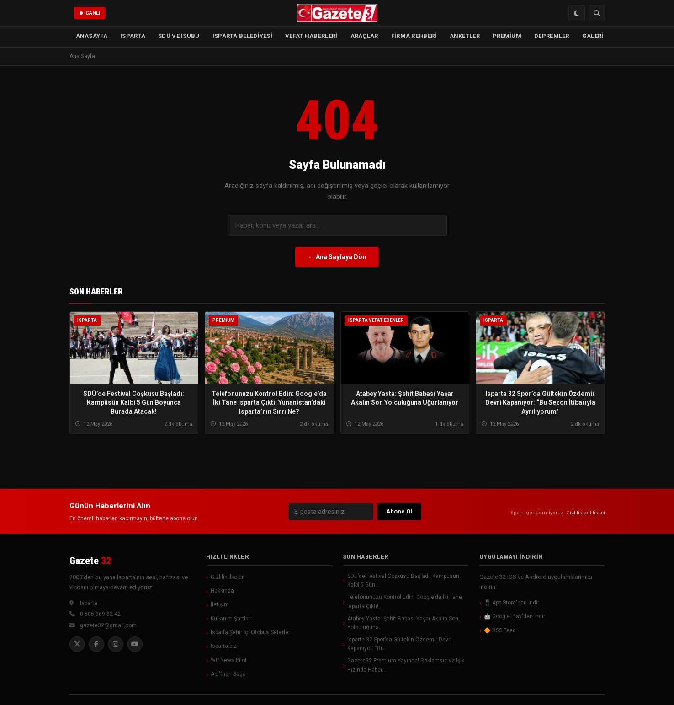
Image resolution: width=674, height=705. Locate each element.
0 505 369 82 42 (100, 614)
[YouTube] (135, 644)
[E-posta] (330, 511)
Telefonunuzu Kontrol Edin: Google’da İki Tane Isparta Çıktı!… (404, 601)
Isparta (87, 320)
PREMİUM (507, 35)
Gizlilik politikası (585, 513)
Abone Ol (399, 511)
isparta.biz (224, 646)
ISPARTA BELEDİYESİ (242, 35)
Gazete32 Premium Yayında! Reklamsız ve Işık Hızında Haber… (405, 665)
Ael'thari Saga (228, 674)
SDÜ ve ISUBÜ (179, 35)
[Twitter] (77, 644)
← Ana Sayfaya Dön (337, 257)
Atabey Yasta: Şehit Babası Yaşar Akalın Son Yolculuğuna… (402, 622)
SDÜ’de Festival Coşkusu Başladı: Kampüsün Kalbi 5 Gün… (403, 580)
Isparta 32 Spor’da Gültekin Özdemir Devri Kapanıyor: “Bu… (399, 644)
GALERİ (593, 35)
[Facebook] (96, 644)
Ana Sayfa (82, 56)
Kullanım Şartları (231, 618)
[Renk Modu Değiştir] (576, 13)
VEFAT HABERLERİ (311, 35)
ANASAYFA (91, 35)
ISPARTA (132, 35)
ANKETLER (465, 35)
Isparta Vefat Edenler (376, 320)
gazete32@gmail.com (108, 625)
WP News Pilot (229, 660)
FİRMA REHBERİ (414, 35)
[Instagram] (115, 644)
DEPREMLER (551, 35)
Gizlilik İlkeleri (228, 577)
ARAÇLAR (364, 35)
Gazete (90, 560)
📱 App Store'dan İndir (511, 602)
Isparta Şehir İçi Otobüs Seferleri (251, 632)
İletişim (220, 604)
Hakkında (222, 591)
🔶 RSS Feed (500, 630)
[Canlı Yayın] (90, 13)
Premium (223, 320)
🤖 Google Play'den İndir (514, 616)
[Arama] (597, 13)
